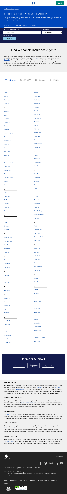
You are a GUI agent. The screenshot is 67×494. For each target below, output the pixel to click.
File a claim (20, 366)
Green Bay (7, 60)
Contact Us (21, 467)
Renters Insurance (38, 473)
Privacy (6, 480)
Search (10, 39)
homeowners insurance (28, 403)
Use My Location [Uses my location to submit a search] (8, 35)
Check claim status (34, 366)
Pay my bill (49, 366)
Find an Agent (7, 467)
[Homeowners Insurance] (26, 80)
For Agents (29, 467)
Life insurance (8, 414)
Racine (6, 428)
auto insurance (20, 389)
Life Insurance (28, 473)
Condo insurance (9, 441)
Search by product (47, 29)
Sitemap (6, 483)
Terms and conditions (43, 480)
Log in (60, 3)
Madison (39, 387)
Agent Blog (37, 467)
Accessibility (54, 480)
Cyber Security (13, 480)
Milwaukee (36, 58)
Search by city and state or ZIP (12, 29)
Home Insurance (18, 473)
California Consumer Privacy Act (27, 480)
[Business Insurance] (55, 80)
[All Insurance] (11, 80)
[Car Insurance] (41, 80)
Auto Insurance (8, 473)
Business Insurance (50, 473)
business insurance (14, 428)
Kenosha (57, 387)
